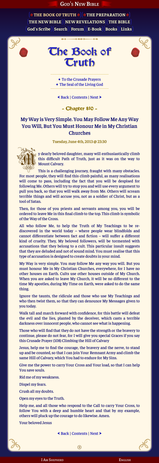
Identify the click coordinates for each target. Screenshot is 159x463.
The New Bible (45, 21)
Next (96, 96)
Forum (77, 28)
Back (63, 96)
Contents (79, 96)
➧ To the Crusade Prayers (79, 79)
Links (126, 28)
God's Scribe (39, 28)
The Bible (119, 21)
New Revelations (85, 21)
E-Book (95, 28)
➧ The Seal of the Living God (79, 84)
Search (60, 28)
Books (111, 28)
